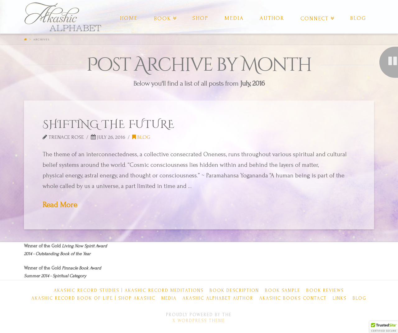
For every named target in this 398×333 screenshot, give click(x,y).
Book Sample (282, 290)
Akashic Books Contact (293, 298)
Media (169, 298)
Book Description (234, 290)
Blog (141, 137)
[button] (383, 327)
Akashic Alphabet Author (218, 298)
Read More (60, 204)
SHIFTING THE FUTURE (109, 124)
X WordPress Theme (199, 320)
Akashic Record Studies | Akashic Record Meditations (129, 290)
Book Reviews (325, 290)
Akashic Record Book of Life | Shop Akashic (93, 298)
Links (340, 298)
